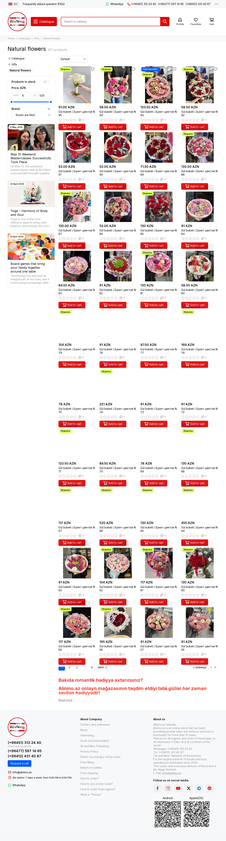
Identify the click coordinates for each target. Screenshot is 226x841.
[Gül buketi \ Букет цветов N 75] (77, 381)
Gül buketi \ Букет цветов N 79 (76, 351)
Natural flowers (20, 70)
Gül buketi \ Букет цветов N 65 (158, 529)
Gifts (36, 38)
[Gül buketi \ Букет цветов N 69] (159, 441)
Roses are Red (33, 115)
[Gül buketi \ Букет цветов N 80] (199, 262)
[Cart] (211, 22)
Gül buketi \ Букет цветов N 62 (117, 588)
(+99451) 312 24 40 (141, 4)
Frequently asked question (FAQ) (44, 4)
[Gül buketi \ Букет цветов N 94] (118, 84)
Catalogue (24, 38)
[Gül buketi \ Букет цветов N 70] (118, 441)
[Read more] (65, 700)
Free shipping (89, 773)
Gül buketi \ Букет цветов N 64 (199, 529)
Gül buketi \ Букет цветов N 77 (158, 351)
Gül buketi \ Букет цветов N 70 (117, 469)
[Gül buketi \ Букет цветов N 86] (118, 203)
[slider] (11, 102)
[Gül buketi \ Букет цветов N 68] (199, 441)
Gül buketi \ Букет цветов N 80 (199, 291)
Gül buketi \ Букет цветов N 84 (199, 232)
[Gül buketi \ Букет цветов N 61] (159, 559)
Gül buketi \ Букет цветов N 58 (117, 648)
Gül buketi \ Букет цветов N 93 (158, 113)
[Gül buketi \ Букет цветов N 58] (118, 619)
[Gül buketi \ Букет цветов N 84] (199, 203)
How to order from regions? (98, 789)
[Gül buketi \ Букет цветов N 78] (118, 322)
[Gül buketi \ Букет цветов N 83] (77, 262)
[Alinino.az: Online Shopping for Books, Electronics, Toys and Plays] (17, 21)
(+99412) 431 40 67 (198, 4)
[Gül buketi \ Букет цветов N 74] (118, 381)
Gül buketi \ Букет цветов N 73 (158, 410)
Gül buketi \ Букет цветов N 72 (199, 410)
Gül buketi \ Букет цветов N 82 (117, 291)
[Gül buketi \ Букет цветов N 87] (77, 203)
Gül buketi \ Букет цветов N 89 (158, 172)
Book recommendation (94, 740)
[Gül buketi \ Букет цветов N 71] (77, 441)
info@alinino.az (22, 772)
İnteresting (87, 735)
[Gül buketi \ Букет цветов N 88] (199, 144)
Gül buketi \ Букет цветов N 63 (76, 588)
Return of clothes (91, 767)
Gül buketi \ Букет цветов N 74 (117, 410)
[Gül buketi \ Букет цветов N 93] (159, 84)
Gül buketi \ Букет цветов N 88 (199, 172)
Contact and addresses (95, 724)
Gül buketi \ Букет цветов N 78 (117, 351)
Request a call (19, 763)
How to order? (89, 778)
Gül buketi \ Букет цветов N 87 (76, 232)
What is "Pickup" (91, 794)
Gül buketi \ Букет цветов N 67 (76, 529)
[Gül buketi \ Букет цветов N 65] (159, 500)
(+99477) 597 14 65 (171, 4)
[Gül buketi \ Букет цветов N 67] (77, 500)
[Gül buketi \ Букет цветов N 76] (199, 322)
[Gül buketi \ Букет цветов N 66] (118, 500)
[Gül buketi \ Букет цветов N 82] (118, 262)
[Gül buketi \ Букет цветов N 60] (199, 559)
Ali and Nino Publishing (94, 746)
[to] (44, 95)
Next (102, 667)
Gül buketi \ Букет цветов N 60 (199, 588)
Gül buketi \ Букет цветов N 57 (158, 648)
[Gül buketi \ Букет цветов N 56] (199, 619)
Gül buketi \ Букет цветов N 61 (158, 588)
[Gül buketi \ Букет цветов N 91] (77, 144)
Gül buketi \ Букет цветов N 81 (158, 291)
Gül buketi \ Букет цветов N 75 (76, 410)
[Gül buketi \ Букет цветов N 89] (159, 144)
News (84, 730)
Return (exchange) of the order (100, 756)
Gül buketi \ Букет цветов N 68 (199, 469)
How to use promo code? (96, 783)
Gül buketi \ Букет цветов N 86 (117, 232)
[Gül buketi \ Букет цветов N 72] (199, 381)
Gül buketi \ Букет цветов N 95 (76, 113)
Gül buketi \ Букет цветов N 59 (76, 648)
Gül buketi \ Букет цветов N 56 (199, 648)
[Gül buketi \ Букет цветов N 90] (118, 144)
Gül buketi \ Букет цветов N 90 (117, 172)
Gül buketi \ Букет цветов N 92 (199, 113)
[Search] (164, 21)
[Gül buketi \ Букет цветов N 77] (159, 322)
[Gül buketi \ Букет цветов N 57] (159, 619)
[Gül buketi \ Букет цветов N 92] (199, 84)
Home (11, 38)
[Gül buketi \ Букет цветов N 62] (118, 559)
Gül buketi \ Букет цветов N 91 (76, 172)
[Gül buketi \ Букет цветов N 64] (199, 500)
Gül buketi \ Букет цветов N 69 (158, 469)
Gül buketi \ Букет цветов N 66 (117, 529)
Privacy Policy (89, 751)
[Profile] (180, 22)
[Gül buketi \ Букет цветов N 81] (159, 262)
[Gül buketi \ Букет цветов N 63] (77, 559)
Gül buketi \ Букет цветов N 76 (199, 351)
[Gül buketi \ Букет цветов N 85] (159, 203)
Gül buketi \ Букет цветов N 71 (76, 469)
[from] (25, 95)
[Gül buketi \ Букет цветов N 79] (77, 322)
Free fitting (87, 762)
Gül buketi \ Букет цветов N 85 (158, 232)
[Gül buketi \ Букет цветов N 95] (77, 84)
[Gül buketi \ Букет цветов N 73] (159, 381)
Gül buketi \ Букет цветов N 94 (117, 113)
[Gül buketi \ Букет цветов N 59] (77, 619)
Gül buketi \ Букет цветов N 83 (76, 291)
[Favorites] (196, 22)
